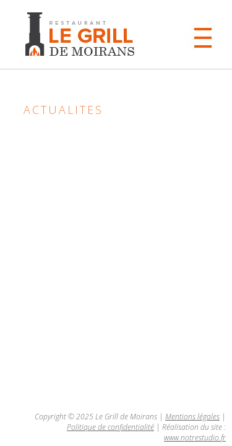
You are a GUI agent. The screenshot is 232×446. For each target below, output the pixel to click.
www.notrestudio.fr (195, 437)
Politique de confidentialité (110, 427)
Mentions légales (192, 416)
